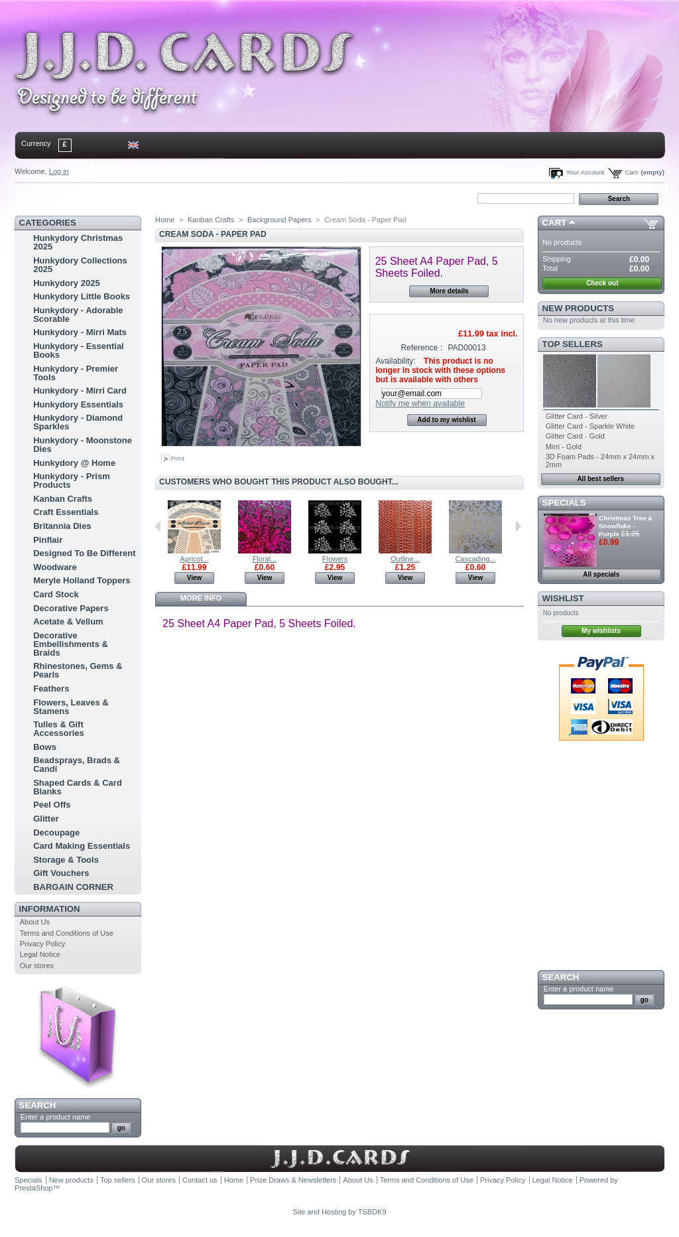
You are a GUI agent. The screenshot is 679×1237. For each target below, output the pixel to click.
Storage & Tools (66, 860)
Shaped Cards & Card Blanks (77, 787)
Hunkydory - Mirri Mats (80, 332)
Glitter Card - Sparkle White (590, 426)
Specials (564, 503)
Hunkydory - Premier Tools (75, 373)
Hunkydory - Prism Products (71, 480)
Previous (158, 526)
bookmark (167, 198)
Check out (602, 283)
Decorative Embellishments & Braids (70, 644)
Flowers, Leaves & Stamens (70, 706)
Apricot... (194, 559)
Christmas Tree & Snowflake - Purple (625, 526)
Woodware (55, 567)
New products (578, 308)
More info (200, 598)
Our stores (37, 966)
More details (449, 291)
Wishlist (563, 598)
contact (80, 198)
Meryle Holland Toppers (81, 580)
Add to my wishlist (446, 419)
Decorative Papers (70, 608)
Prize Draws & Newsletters (293, 1180)
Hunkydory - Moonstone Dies (82, 444)
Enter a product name (56, 1117)
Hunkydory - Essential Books (78, 350)
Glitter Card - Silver (577, 416)
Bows (44, 747)
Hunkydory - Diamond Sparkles (78, 422)
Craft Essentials (65, 512)
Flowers (335, 559)
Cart (554, 223)
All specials (601, 574)
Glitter (45, 819)
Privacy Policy (42, 944)
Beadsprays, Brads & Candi (76, 764)
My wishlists (601, 630)
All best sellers (600, 478)
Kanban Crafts (62, 499)
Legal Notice (40, 954)
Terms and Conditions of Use (66, 933)
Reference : (422, 347)
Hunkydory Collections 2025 (80, 264)
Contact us (199, 1180)
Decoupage (56, 832)
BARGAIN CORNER (73, 887)
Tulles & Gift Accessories (58, 728)
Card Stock (56, 594)
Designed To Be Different (84, 553)
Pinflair (47, 540)
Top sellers (572, 344)
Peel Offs (51, 805)
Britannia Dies (62, 526)
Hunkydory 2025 (66, 283)
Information (49, 909)
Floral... (265, 559)
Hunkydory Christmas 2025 (78, 242)
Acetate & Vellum (68, 621)
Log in (59, 171)
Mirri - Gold (564, 447)
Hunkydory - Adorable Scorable (78, 314)
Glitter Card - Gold (575, 436)
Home (36, 198)
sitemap (124, 198)
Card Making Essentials (81, 846)
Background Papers (279, 220)
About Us (35, 922)
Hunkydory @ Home (74, 463)
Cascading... (475, 559)
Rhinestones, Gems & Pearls (77, 670)
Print (177, 458)
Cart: (632, 172)
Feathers (51, 688)
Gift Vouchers (61, 873)
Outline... (405, 559)
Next (518, 526)
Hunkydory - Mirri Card (80, 391)
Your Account (585, 172)
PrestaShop (33, 1188)
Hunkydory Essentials (78, 404)
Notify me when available (419, 403)
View (194, 577)
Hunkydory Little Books (81, 296)
